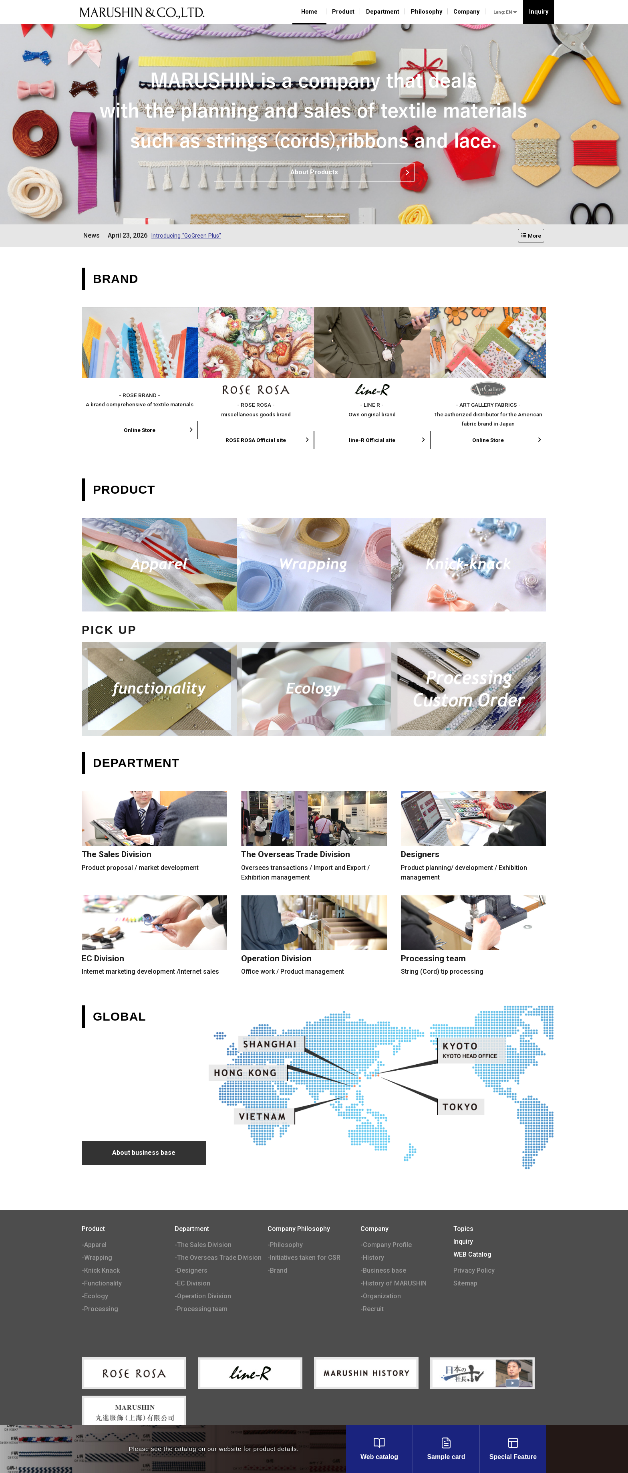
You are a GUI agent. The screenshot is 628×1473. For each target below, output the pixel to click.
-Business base (383, 1271)
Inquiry (538, 11)
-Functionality (102, 1284)
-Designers (191, 1271)
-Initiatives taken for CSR (304, 1258)
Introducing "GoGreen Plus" (189, 235)
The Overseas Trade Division (313, 837)
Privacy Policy (474, 1271)
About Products (350, 172)
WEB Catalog (472, 1255)
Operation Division (313, 936)
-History (372, 1258)
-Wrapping (97, 1258)
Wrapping (314, 565)
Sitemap (465, 1284)
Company (466, 11)
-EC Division (192, 1284)
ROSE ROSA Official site (267, 440)
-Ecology (95, 1297)
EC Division (154, 936)
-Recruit (372, 1310)
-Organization (380, 1297)
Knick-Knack (468, 565)
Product (343, 11)
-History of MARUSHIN (393, 1284)
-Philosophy (285, 1245)
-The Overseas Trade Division (218, 1258)
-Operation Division (203, 1297)
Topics (463, 1229)
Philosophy (426, 11)
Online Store (159, 430)
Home (309, 11)
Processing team (473, 936)
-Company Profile (386, 1245)
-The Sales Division (203, 1245)
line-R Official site (387, 440)
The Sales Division (154, 837)
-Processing (100, 1310)
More (531, 235)
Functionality (159, 689)
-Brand (277, 1271)
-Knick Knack (101, 1271)
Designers (473, 837)
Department (382, 11)
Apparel (159, 565)
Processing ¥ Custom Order (468, 689)
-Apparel (94, 1245)
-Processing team (201, 1310)
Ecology (314, 689)
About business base (143, 1153)
